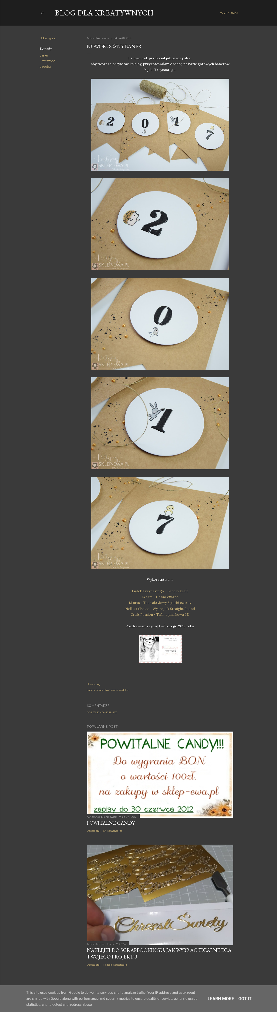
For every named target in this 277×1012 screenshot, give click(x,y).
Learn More (221, 998)
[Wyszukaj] (229, 13)
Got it (245, 998)
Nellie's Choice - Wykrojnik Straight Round (160, 608)
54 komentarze (112, 830)
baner (44, 55)
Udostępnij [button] (47, 38)
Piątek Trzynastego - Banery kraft (160, 591)
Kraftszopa (47, 61)
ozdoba (45, 67)
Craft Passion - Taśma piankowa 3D (160, 614)
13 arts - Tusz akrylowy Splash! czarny (160, 602)
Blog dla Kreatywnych (104, 13)
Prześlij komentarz (102, 712)
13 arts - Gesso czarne (160, 597)
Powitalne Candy (111, 822)
